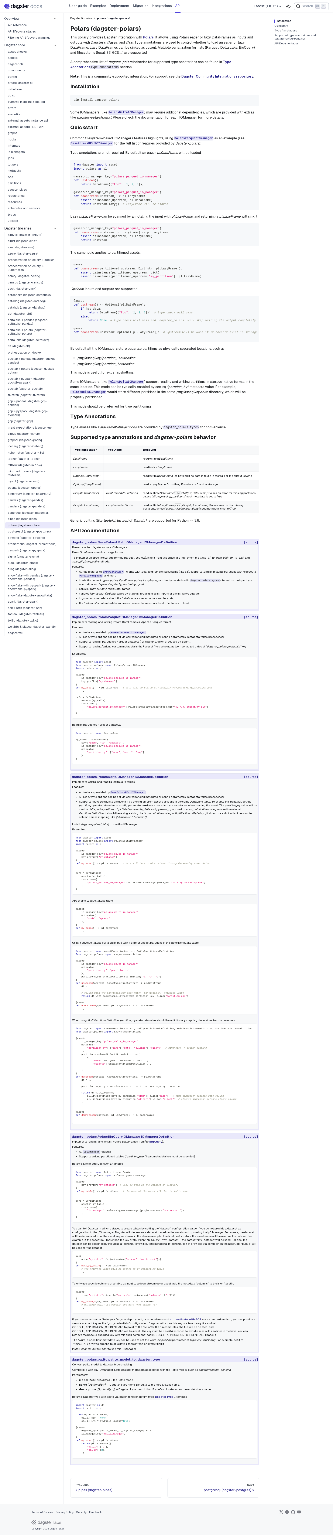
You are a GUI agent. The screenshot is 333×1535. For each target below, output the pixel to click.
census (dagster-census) (25, 282)
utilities (13, 220)
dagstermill (15, 633)
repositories (16, 195)
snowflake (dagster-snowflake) (30, 595)
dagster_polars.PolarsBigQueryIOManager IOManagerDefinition (124, 1136)
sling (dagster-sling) (22, 569)
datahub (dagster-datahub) (26, 307)
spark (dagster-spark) (23, 601)
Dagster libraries (17, 228)
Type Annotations (285, 30)
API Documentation (286, 43)
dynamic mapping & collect (26, 101)
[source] (251, 542)
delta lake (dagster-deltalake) (28, 340)
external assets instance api (28, 120)
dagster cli (15, 64)
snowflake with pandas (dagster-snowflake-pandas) (31, 577)
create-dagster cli (20, 83)
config (12, 76)
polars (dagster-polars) (24, 525)
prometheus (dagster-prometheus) (32, 544)
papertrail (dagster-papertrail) (28, 512)
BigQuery (155, 1141)
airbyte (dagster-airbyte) (25, 234)
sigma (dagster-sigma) (23, 556)
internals (14, 145)
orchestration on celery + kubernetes (26, 268)
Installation (284, 21)
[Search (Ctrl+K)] (311, 6)
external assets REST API (26, 127)
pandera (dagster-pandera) (26, 506)
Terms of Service (42, 1512)
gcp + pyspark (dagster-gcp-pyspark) (28, 413)
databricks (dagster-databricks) (30, 295)
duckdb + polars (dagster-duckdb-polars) (32, 370)
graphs (12, 133)
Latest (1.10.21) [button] (266, 6)
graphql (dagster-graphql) (26, 440)
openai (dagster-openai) (24, 487)
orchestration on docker (25, 352)
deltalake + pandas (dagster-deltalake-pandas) (28, 322)
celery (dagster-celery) (24, 276)
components (16, 70)
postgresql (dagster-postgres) (29, 531)
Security (81, 1512)
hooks (12, 139)
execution (14, 114)
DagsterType (164, 1396)
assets (13, 57)
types (12, 214)
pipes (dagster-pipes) (23, 519)
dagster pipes (17, 189)
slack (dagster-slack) (23, 563)
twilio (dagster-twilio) (23, 620)
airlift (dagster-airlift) (23, 241)
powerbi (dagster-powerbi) (26, 538)
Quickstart (281, 25)
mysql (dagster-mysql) (23, 481)
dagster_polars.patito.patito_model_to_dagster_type (117, 1359)
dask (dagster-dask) (22, 288)
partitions (14, 183)
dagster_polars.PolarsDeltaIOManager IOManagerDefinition (121, 777)
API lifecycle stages (22, 31)
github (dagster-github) (24, 433)
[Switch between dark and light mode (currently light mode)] (288, 6)
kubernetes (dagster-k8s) (26, 452)
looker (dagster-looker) (24, 458)
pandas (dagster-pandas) (25, 500)
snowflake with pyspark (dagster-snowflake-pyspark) (31, 587)
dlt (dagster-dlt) (19, 346)
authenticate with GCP (186, 1319)
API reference (17, 25)
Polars (148, 37)
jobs (11, 158)
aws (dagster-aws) (21, 247)
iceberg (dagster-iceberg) (25, 446)
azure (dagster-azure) (23, 253)
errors (12, 108)
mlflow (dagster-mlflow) (25, 465)
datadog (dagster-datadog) (27, 301)
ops (10, 177)
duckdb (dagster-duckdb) (25, 388)
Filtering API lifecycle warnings (29, 37)
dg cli (11, 95)
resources (15, 202)
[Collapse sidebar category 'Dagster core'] (55, 45)
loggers (13, 164)
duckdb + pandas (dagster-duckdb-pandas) (32, 360)
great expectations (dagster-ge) (30, 427)
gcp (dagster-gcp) (20, 421)
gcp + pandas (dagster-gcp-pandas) (27, 403)
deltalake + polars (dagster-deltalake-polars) (27, 332)
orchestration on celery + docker (31, 260)
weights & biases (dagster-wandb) (32, 626)
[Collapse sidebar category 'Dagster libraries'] (55, 228)
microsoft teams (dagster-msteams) (26, 473)
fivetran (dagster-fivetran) (26, 395)
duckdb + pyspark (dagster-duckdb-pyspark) (27, 380)
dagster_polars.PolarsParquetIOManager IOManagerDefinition (123, 617)
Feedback (95, 1512)
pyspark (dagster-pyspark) (26, 550)
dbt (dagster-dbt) (20, 313)
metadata (14, 170)
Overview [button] (12, 19)
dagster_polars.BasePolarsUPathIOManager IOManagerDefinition (126, 542)
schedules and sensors (24, 208)
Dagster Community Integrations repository (217, 76)
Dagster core (14, 45)
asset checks (17, 51)
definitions (15, 89)
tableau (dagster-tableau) (26, 614)
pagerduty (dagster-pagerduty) (29, 494)
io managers (16, 152)
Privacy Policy (65, 1512)
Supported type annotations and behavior (295, 37)
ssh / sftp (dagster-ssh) (25, 608)
